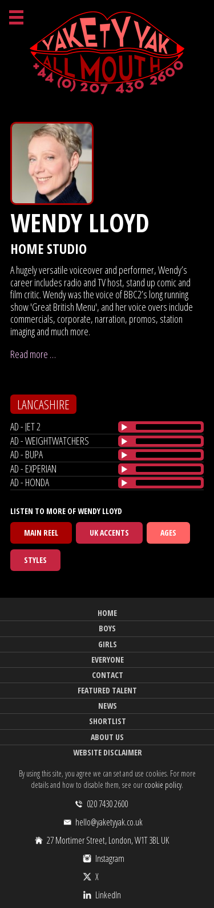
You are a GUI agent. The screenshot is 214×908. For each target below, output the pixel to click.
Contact (107, 674)
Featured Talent (107, 690)
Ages (168, 532)
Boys (107, 628)
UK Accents (109, 532)
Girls (107, 644)
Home (107, 612)
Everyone (107, 659)
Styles (35, 559)
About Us (107, 737)
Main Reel (41, 532)
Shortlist (107, 721)
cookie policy (162, 784)
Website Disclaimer (107, 752)
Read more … (33, 354)
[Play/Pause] (124, 427)
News (107, 705)
